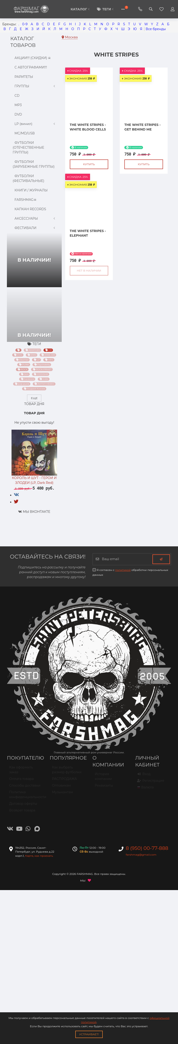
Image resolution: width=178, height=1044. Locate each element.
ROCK (23, 369)
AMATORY (33, 350)
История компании (103, 778)
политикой (123, 570)
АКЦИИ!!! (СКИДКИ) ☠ (32, 58)
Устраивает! (89, 1034)
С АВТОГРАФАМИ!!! (30, 67)
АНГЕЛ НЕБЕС (44, 384)
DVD (17, 114)
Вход (144, 776)
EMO (32, 355)
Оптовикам (61, 787)
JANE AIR (48, 355)
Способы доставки (25, 787)
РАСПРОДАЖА (64, 781)
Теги (105, 9)
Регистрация (150, 782)
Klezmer (22, 359)
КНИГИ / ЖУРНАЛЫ (30, 190)
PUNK (24, 364)
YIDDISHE (41, 374)
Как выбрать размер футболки (67, 771)
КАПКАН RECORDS (29, 209)
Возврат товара (22, 812)
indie (43, 379)
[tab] (16, 494)
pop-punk (22, 384)
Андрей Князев (34, 388)
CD (16, 95)
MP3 (17, 105)
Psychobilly (42, 364)
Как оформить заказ (21, 771)
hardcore (27, 379)
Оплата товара (21, 781)
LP (37, 359)
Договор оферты (23, 805)
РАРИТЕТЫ (23, 76)
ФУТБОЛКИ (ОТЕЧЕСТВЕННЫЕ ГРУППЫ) (28, 147)
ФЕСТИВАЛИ (34, 228)
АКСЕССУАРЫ (34, 218)
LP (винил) (34, 124)
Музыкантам (62, 794)
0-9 (24, 24)
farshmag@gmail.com (141, 854)
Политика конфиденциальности (26, 796)
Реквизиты (104, 787)
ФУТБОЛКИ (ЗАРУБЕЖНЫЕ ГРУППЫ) (34, 164)
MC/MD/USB (24, 133)
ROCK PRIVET (42, 369)
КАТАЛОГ (80, 9)
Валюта (145, 789)
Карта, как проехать (39, 855)
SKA (25, 374)
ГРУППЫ (34, 86)
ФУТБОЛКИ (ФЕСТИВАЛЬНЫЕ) (28, 178)
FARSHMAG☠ (25, 199)
